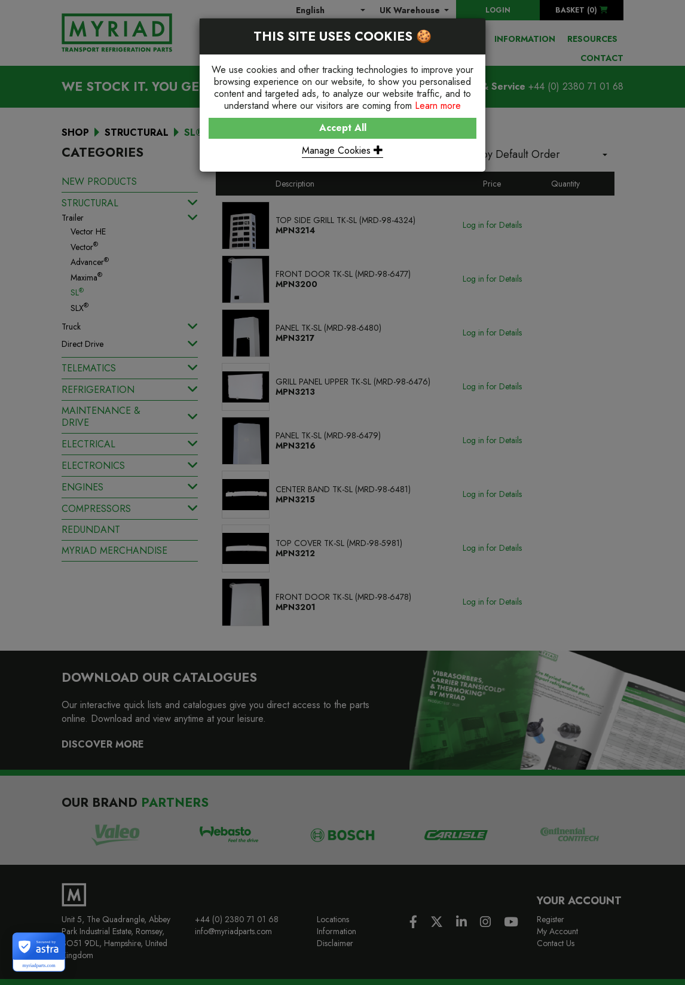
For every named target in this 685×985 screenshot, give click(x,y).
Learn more (438, 105)
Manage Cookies (342, 150)
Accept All (342, 128)
